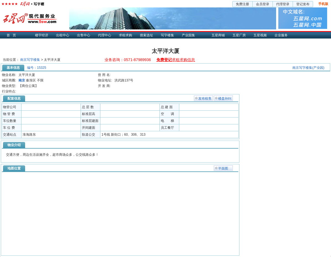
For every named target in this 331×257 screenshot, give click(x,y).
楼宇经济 (41, 35)
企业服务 (281, 35)
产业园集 (188, 35)
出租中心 (62, 35)
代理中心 (104, 35)
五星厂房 (239, 35)
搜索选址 (146, 35)
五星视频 (260, 35)
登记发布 (302, 4)
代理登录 (282, 4)
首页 (13, 35)
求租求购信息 (175, 60)
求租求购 (125, 35)
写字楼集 (167, 35)
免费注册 (242, 4)
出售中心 (83, 35)
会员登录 (262, 4)
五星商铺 (218, 35)
